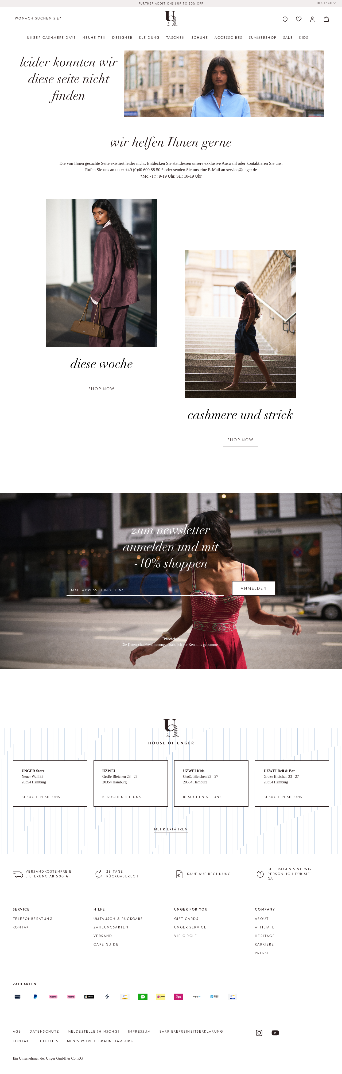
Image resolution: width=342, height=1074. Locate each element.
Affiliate (265, 927)
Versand (103, 936)
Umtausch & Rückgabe (118, 919)
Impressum (139, 1031)
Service (21, 909)
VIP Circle (185, 936)
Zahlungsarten (111, 927)
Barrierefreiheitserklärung (191, 1031)
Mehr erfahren (171, 829)
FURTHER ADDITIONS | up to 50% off (171, 3)
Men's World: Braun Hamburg (100, 1041)
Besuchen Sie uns (41, 797)
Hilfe (99, 909)
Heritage (265, 936)
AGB (17, 1031)
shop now (101, 388)
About (262, 919)
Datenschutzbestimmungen (148, 645)
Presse (262, 953)
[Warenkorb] (324, 19)
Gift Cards (186, 919)
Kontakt (22, 927)
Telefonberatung (33, 919)
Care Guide (106, 944)
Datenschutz (44, 1031)
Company (265, 909)
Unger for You (191, 909)
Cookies (49, 1041)
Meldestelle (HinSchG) (93, 1031)
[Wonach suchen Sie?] (41, 18)
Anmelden (254, 588)
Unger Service (190, 927)
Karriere (264, 944)
